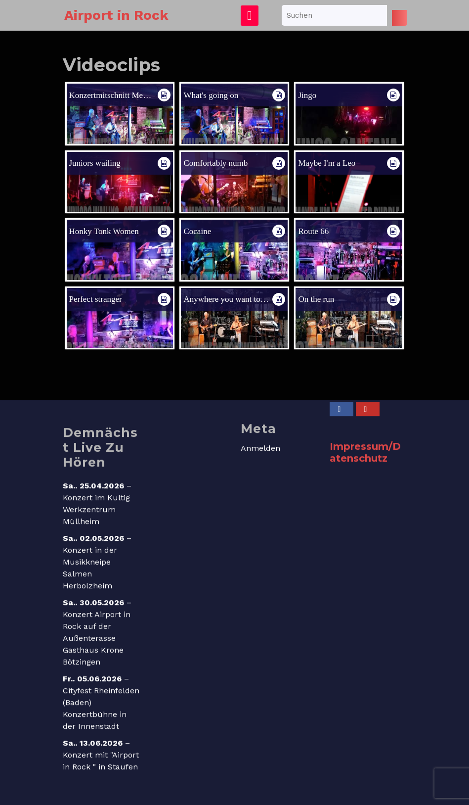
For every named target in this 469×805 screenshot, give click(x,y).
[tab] (249, 15)
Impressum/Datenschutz (365, 465)
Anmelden (260, 461)
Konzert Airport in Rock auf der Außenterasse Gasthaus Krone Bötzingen (96, 651)
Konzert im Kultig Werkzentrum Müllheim (96, 522)
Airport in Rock (116, 15)
